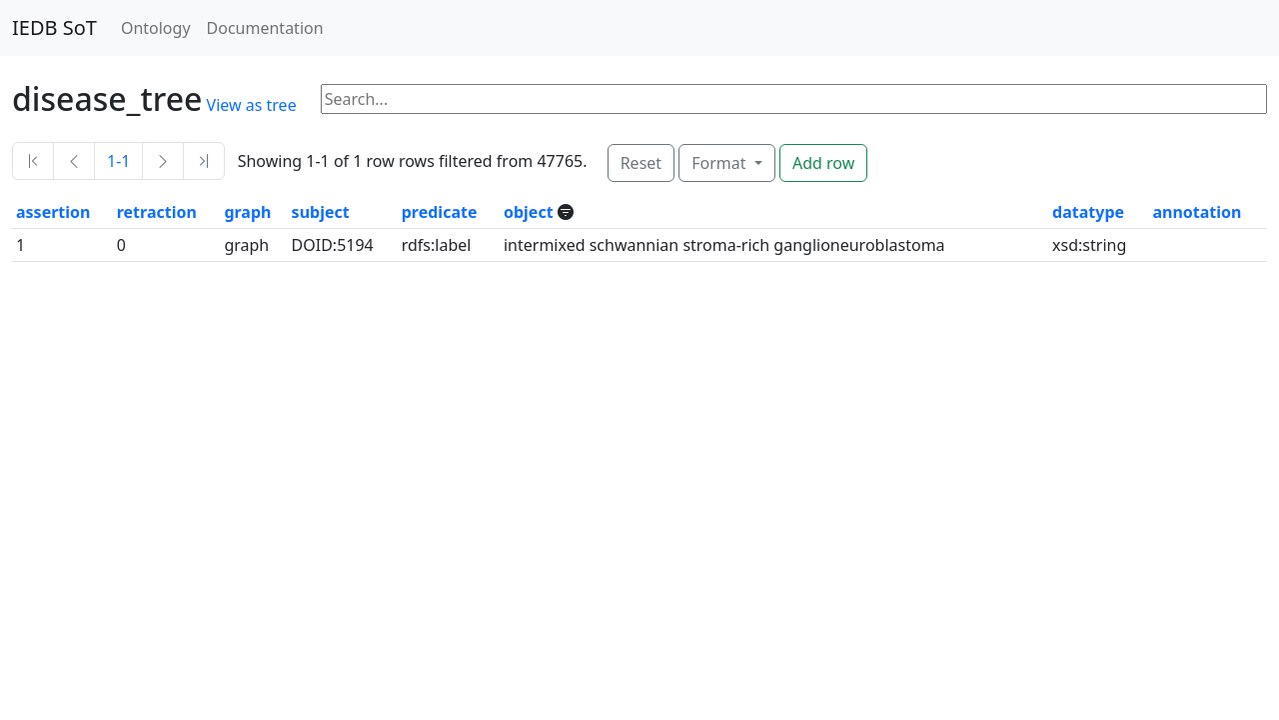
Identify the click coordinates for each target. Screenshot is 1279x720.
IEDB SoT (54, 27)
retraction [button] (157, 212)
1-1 (118, 161)
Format (720, 163)
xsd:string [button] (1089, 245)
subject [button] (321, 212)
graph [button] (247, 212)
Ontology (156, 28)
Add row (823, 163)
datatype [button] (1088, 212)
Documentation (265, 28)
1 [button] (20, 245)
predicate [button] (440, 212)
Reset (641, 163)
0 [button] (121, 245)
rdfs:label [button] (437, 245)
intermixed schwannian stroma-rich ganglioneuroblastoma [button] (724, 245)
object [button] (531, 212)
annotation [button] (1196, 212)
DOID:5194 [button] (333, 245)
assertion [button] (53, 212)
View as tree (252, 105)
